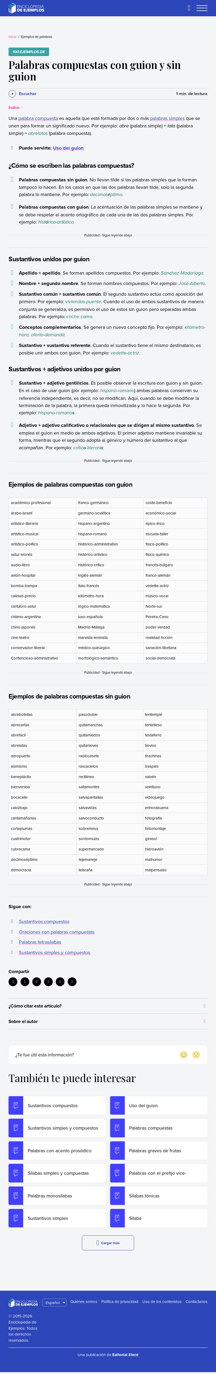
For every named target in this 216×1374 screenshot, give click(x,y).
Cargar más (108, 1245)
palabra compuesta (38, 118)
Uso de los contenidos (162, 1303)
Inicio (12, 36)
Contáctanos (196, 1303)
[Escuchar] (23, 93)
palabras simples (167, 118)
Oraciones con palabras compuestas (56, 931)
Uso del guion (68, 148)
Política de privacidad (119, 1303)
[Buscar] (189, 8)
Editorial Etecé (125, 1357)
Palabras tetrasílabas (40, 942)
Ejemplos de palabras (36, 36)
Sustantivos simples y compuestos (54, 952)
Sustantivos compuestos (44, 921)
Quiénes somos (83, 1303)
